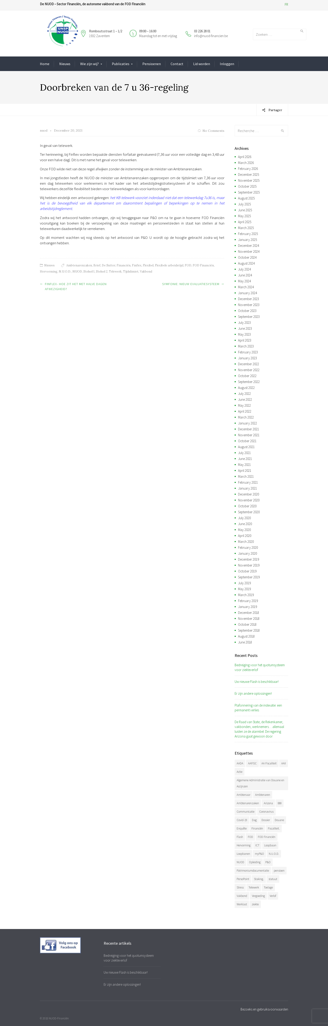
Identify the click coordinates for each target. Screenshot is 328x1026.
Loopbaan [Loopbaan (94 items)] (270, 845)
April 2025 (244, 222)
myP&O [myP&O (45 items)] (259, 854)
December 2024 (248, 245)
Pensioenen (151, 63)
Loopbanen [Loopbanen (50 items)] (243, 854)
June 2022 (245, 399)
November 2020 (248, 500)
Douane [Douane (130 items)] (279, 820)
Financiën (124, 265)
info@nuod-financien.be (211, 36)
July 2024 (244, 269)
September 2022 (249, 382)
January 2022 (247, 423)
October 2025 (247, 186)
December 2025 (248, 174)
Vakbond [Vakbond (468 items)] (242, 896)
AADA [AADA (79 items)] (240, 763)
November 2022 (248, 370)
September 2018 (249, 630)
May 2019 (244, 589)
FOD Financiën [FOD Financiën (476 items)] (266, 837)
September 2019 (249, 577)
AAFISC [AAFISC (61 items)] (252, 763)
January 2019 (247, 607)
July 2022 (244, 393)
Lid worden (201, 63)
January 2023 (247, 358)
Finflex (136, 265)
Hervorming (48, 271)
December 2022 (248, 364)
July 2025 (244, 204)
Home (44, 63)
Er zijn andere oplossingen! (253, 693)
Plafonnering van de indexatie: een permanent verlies (258, 707)
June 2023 (245, 328)
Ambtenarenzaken (79, 265)
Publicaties (120, 63)
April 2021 (244, 470)
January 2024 (247, 293)
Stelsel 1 (89, 271)
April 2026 (244, 157)
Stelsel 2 (102, 271)
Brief (96, 265)
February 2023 (248, 352)
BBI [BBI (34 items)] (280, 803)
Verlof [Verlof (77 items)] (273, 896)
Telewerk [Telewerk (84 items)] (254, 887)
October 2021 (247, 441)
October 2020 (247, 506)
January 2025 (247, 239)
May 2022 (244, 405)
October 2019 (247, 571)
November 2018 (248, 618)
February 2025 (248, 234)
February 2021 (248, 482)
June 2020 (245, 524)
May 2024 (244, 281)
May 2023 (244, 334)
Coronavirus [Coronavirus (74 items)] (266, 812)
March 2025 (246, 228)
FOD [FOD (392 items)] (250, 837)
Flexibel (148, 265)
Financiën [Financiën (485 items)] (257, 828)
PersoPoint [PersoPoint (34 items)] (243, 879)
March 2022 (246, 417)
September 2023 (249, 316)
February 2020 (248, 547)
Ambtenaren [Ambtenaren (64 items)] (262, 795)
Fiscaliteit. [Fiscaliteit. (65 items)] (274, 828)
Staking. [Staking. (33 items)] (259, 879)
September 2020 (249, 512)
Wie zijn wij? (89, 63)
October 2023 (247, 311)
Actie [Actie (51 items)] (239, 772)
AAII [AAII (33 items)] (283, 763)
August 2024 (246, 263)
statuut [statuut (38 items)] (273, 879)
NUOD (77, 271)
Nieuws (64, 63)
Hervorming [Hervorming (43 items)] (244, 845)
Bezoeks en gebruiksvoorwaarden (264, 1009)
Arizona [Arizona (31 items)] (268, 803)
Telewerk (115, 271)
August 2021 (246, 447)
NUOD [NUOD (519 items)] (240, 862)
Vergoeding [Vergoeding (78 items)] (258, 896)
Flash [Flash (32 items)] (240, 837)
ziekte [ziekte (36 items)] (255, 904)
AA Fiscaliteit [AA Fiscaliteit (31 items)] (269, 763)
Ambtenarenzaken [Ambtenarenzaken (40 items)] (248, 803)
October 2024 (247, 257)
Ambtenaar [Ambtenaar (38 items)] (243, 795)
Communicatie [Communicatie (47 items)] (245, 812)
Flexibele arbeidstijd (169, 265)
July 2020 (244, 518)
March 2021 (246, 476)
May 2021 (244, 464)
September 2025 (249, 192)
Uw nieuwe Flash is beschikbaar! (257, 681)
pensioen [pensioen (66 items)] (279, 871)
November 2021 (248, 435)
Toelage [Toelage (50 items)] (268, 887)
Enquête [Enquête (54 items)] (242, 828)
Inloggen (227, 63)
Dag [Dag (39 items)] (254, 820)
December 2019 (248, 559)
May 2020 (244, 530)
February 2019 (248, 601)
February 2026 (248, 168)
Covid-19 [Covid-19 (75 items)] (242, 820)
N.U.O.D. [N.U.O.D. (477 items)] (274, 854)
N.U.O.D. (65, 271)
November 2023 (248, 305)
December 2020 (248, 494)
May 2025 (244, 216)
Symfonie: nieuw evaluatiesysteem (190, 284)
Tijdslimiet (130, 271)
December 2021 (248, 429)
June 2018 (245, 642)
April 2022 (244, 411)
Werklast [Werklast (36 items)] (242, 904)
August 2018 (246, 636)
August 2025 (246, 198)
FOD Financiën (203, 265)
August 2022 (246, 387)
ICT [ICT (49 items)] (257, 845)
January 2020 (247, 553)
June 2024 (245, 275)
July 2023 (244, 322)
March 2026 (246, 163)
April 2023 (244, 340)
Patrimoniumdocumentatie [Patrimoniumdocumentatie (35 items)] (253, 871)
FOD (188, 265)
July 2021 (244, 453)
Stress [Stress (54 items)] (240, 887)
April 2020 (244, 535)
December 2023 (248, 299)
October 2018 (247, 624)
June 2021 (245, 459)
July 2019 (244, 583)
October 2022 (247, 376)
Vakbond (146, 271)
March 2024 (246, 287)
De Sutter (108, 265)
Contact (177, 63)
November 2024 (248, 251)
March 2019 (246, 595)
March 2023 (246, 346)
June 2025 (245, 210)
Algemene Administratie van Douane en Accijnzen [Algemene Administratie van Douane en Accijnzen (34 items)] (260, 783)
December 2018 (248, 612)
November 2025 (248, 180)
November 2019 (248, 565)
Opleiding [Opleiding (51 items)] (255, 862)
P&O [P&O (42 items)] (268, 862)
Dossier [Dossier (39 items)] (265, 820)
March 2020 (246, 541)
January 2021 (247, 488)
